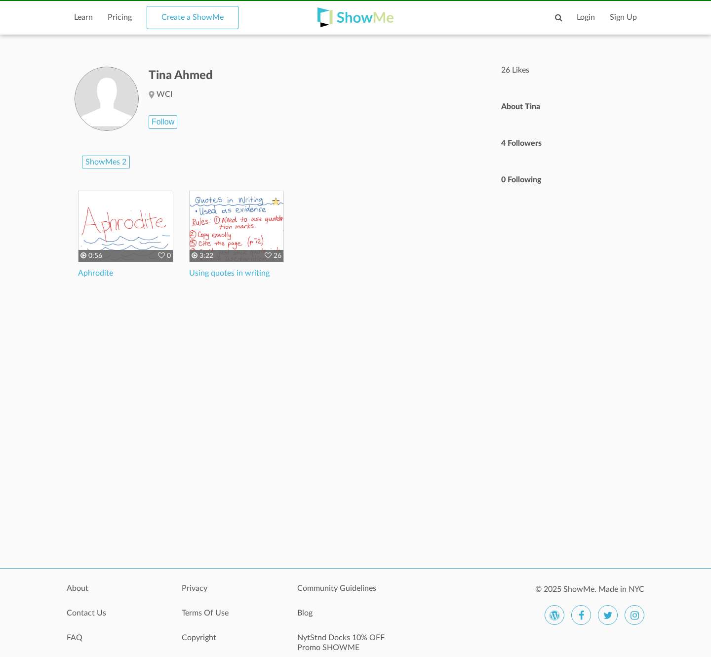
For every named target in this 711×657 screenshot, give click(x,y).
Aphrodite (95, 273)
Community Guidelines (336, 588)
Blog (305, 613)
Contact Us (86, 613)
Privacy (194, 588)
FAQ (74, 638)
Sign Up (623, 17)
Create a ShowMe (192, 17)
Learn (83, 17)
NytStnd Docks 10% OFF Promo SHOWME (341, 643)
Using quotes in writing (229, 273)
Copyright (199, 638)
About (77, 588)
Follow (163, 122)
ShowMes (105, 162)
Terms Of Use (205, 613)
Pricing (120, 17)
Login (586, 17)
